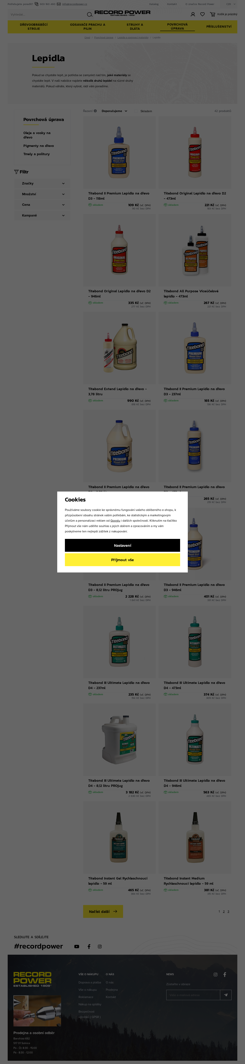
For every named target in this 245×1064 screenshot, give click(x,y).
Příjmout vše (122, 559)
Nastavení (122, 545)
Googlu (115, 520)
